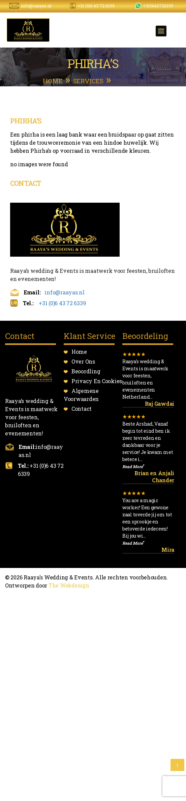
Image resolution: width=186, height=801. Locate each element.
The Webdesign (69, 585)
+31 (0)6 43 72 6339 (96, 5)
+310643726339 (158, 5)
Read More (132, 466)
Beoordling (85, 371)
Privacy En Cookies (96, 380)
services (88, 81)
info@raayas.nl (36, 5)
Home (52, 81)
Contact (81, 408)
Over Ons (83, 361)
